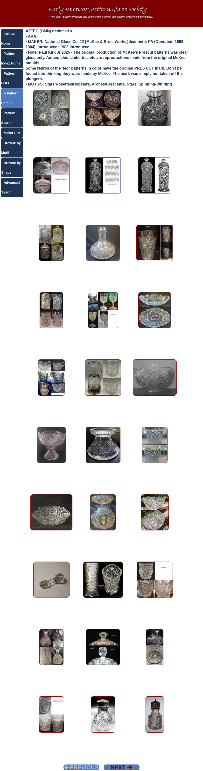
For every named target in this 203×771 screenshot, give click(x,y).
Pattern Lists (8, 78)
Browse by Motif (11, 148)
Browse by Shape (11, 167)
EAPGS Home (8, 38)
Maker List (12, 133)
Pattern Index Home (10, 58)
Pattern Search (8, 118)
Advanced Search (10, 187)
